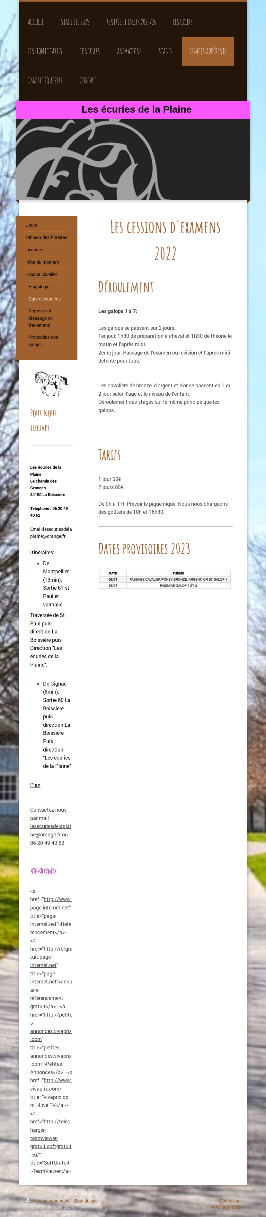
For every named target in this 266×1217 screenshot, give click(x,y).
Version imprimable (48, 1200)
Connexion (230, 1200)
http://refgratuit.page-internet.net (51, 956)
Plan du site (86, 1200)
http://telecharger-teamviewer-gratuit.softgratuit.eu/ (51, 1137)
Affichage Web (226, 1207)
